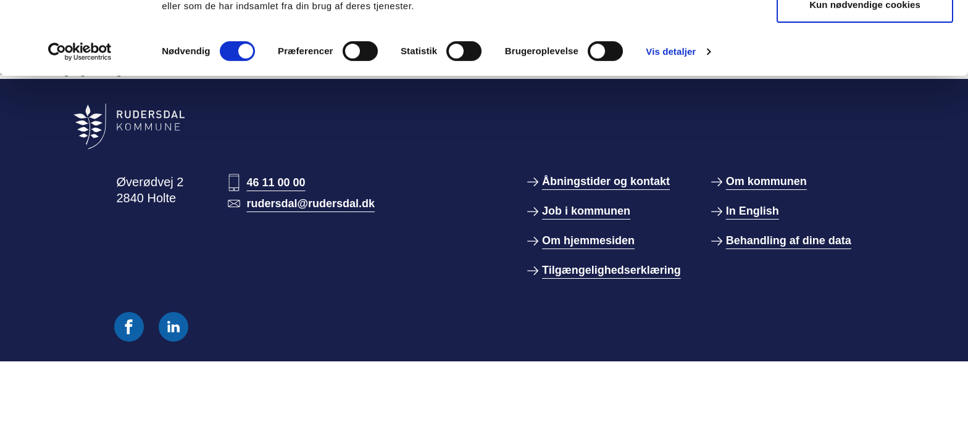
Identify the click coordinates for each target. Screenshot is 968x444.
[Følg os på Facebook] (129, 327)
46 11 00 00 (275, 182)
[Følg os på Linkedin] (173, 327)
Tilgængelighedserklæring (611, 270)
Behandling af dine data (788, 240)
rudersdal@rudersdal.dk (310, 203)
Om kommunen (766, 181)
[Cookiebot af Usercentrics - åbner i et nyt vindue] (80, 120)
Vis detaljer (671, 120)
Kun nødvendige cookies (864, 73)
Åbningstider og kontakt (606, 181)
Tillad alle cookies (865, 32)
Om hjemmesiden (588, 240)
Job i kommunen (586, 211)
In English (752, 211)
